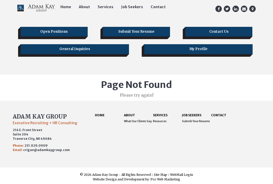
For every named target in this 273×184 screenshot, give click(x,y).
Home (65, 7)
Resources (159, 121)
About (84, 7)
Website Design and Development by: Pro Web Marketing (136, 179)
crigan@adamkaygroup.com (46, 150)
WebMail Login (181, 175)
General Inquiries (74, 49)
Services (105, 7)
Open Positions (54, 31)
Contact (158, 7)
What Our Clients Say (138, 121)
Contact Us (219, 31)
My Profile (198, 49)
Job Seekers (132, 7)
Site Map (160, 175)
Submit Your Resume (136, 31)
